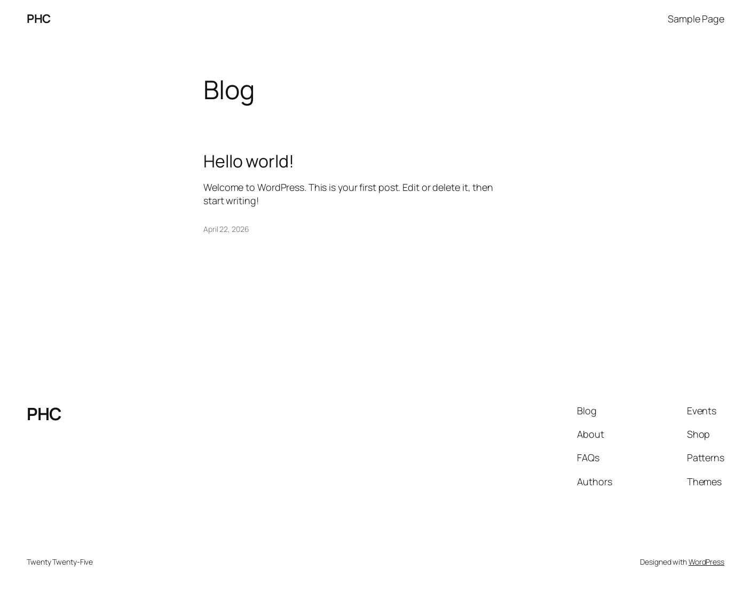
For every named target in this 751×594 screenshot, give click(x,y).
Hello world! (248, 161)
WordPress (706, 562)
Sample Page (696, 18)
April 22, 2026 (226, 229)
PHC (39, 19)
